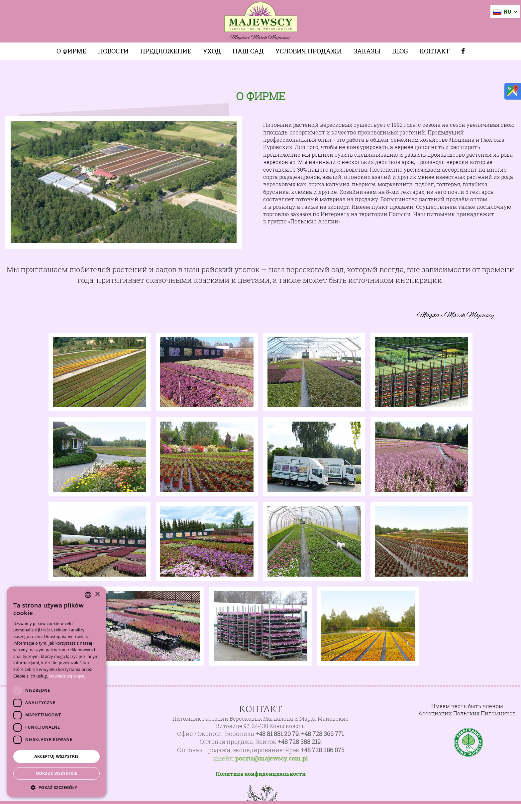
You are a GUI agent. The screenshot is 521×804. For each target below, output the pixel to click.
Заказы (367, 51)
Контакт (435, 51)
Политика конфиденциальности (261, 773)
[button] (56, 787)
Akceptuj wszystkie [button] (56, 756)
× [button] (97, 594)
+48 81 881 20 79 (277, 734)
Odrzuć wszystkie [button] (56, 773)
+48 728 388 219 (299, 742)
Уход (212, 51)
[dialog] (56, 692)
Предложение (165, 51)
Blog (400, 51)
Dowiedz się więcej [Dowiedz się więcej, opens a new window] (67, 676)
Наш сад (248, 51)
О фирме (71, 51)
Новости (113, 51)
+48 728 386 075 (322, 750)
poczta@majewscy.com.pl (271, 759)
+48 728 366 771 (322, 734)
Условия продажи (308, 51)
